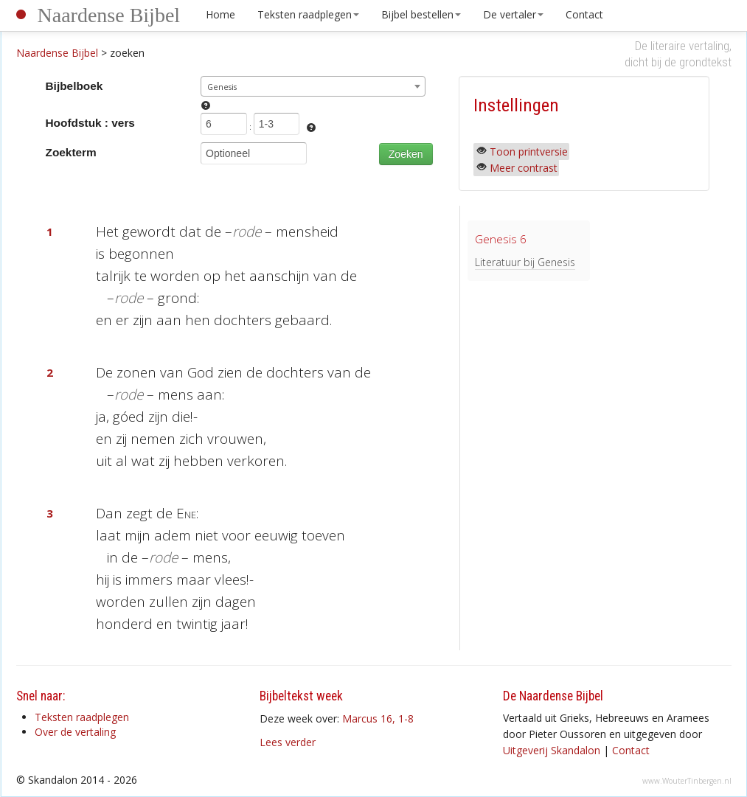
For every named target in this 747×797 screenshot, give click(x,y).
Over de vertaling (75, 732)
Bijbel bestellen (421, 14)
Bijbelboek (74, 86)
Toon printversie (529, 152)
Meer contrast (523, 168)
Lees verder (288, 742)
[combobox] (313, 86)
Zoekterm (71, 152)
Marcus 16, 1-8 (378, 718)
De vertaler (513, 14)
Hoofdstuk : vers (90, 122)
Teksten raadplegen (308, 14)
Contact (584, 14)
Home (220, 14)
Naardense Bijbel (109, 15)
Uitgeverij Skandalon (551, 750)
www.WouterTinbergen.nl (687, 781)
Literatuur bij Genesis (525, 262)
